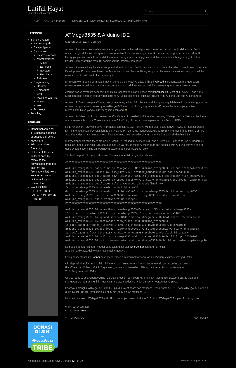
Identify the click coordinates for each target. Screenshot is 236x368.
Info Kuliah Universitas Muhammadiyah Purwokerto (109, 21)
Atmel (84, 310)
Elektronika (40, 51)
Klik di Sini (78, 360)
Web (39, 105)
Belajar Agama (42, 47)
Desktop (41, 86)
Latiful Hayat (45, 8)
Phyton (41, 101)
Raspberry (46, 74)
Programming (41, 82)
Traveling (36, 113)
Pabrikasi (42, 78)
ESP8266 (45, 66)
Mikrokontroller (45, 58)
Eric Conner (137, 246)
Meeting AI (37, 140)
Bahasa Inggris (42, 43)
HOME (35, 21)
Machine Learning (47, 97)
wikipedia (160, 81)
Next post (200, 318)
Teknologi (39, 109)
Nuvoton (45, 70)
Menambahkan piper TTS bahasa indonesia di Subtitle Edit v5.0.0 (44, 133)
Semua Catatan (56, 22)
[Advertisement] (43, 261)
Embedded (43, 89)
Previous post (76, 318)
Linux (40, 93)
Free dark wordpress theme (194, 360)
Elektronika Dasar (47, 55)
